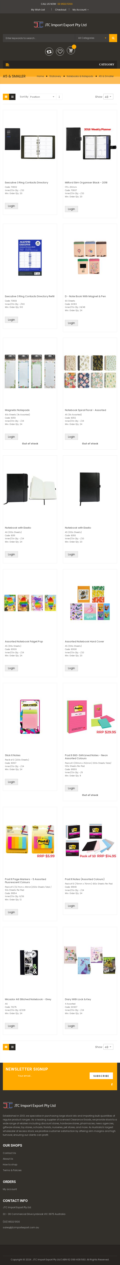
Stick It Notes (12, 755)
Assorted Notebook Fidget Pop (24, 641)
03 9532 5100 (65, 4)
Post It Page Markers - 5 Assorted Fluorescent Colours (25, 880)
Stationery (55, 76)
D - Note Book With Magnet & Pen (85, 296)
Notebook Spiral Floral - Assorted (85, 410)
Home (40, 76)
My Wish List (38, 9)
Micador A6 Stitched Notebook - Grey (28, 999)
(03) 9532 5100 (11, 1221)
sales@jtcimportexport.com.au (21, 1227)
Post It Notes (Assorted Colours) (85, 879)
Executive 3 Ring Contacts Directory (26, 182)
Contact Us (9, 1153)
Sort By (24, 96)
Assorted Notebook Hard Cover (84, 641)
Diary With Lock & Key (78, 999)
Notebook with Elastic (18, 528)
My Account (79, 9)
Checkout (60, 9)
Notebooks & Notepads (80, 76)
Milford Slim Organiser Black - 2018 (86, 182)
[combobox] (39, 38)
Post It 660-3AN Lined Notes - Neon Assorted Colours (86, 756)
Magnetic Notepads (17, 410)
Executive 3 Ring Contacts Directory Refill (29, 296)
